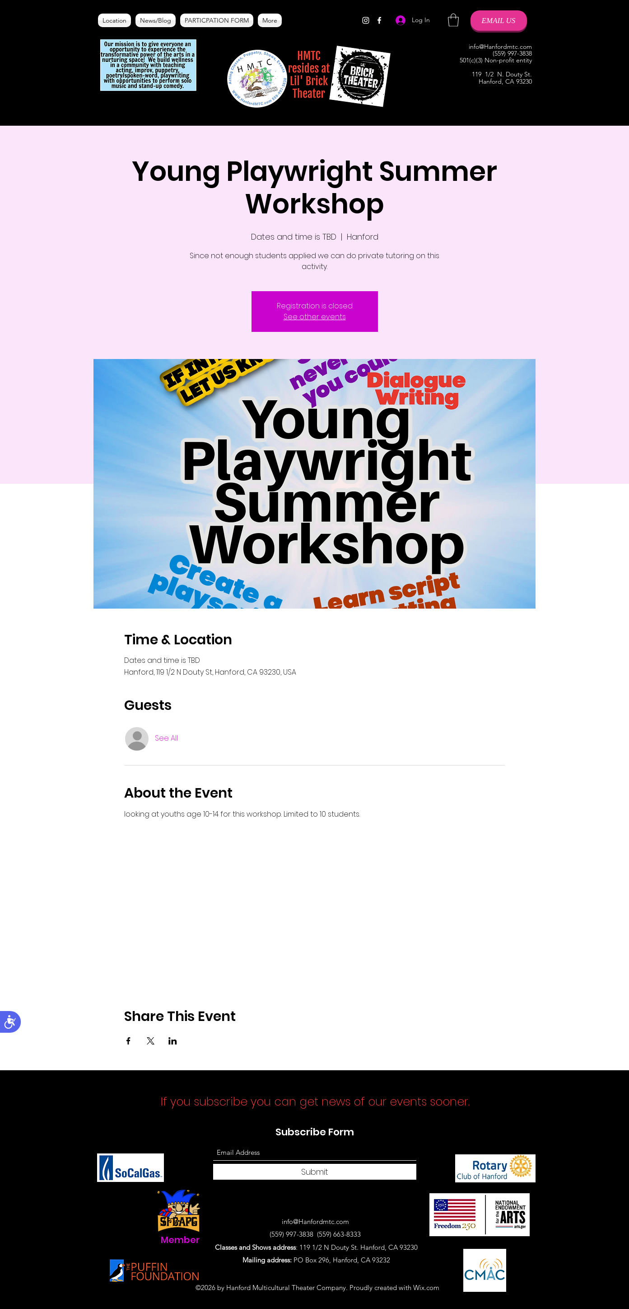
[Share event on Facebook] (128, 1040)
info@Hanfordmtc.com (500, 47)
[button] (453, 20)
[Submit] (314, 1172)
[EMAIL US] (499, 20)
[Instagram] (365, 20)
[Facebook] (379, 20)
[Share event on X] (150, 1040)
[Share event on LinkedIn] (172, 1040)
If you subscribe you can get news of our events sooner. (317, 1102)
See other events (315, 317)
